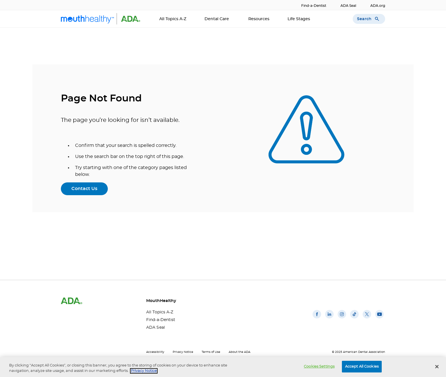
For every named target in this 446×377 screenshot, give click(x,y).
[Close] (437, 367)
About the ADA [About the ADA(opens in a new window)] (239, 352)
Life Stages (299, 19)
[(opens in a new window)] (317, 318)
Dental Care (217, 19)
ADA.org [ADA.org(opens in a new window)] (377, 5)
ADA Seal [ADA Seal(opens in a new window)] (348, 5)
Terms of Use (211, 352)
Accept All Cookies (362, 367)
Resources (258, 19)
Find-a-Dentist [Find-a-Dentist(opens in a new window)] (313, 5)
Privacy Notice (183, 352)
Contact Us (84, 188)
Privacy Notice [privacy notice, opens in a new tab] (144, 372)
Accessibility (155, 352)
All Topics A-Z (172, 19)
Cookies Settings (319, 367)
